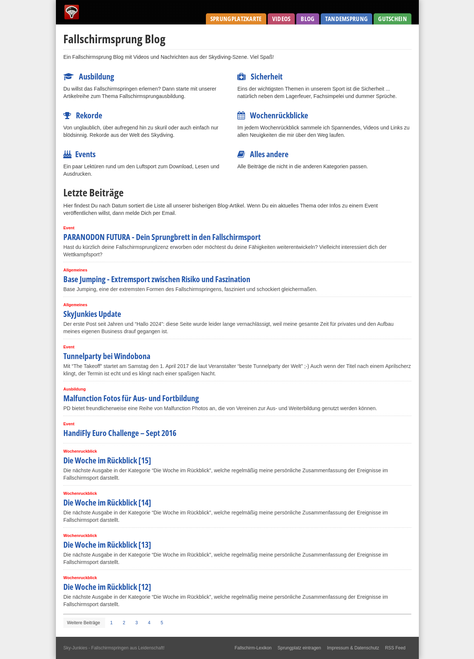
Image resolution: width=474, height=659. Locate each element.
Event (68, 228)
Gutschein (392, 18)
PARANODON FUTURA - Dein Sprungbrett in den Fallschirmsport (162, 236)
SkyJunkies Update (92, 313)
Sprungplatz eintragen (299, 647)
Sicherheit (260, 76)
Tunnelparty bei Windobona (106, 355)
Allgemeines (75, 270)
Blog (307, 18)
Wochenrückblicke (272, 115)
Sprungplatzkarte (236, 18)
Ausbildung (88, 76)
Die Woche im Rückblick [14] (107, 502)
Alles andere (262, 153)
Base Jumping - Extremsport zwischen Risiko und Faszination (156, 278)
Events (79, 153)
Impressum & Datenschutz (353, 647)
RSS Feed (395, 647)
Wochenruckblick (80, 451)
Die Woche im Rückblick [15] (107, 460)
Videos (281, 18)
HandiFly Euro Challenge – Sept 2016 (119, 432)
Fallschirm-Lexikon (252, 647)
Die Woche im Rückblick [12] (107, 586)
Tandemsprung (346, 18)
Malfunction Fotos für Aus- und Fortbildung (131, 397)
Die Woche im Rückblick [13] (107, 544)
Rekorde (82, 115)
